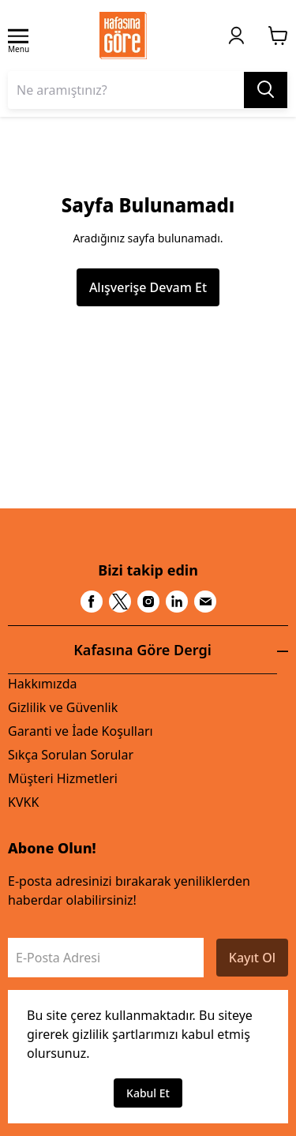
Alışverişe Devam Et (148, 287)
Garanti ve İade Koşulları (80, 731)
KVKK (23, 802)
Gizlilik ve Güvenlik (63, 707)
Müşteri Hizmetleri (63, 778)
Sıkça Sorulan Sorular (70, 754)
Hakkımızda (42, 683)
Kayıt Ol (252, 957)
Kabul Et (148, 1092)
